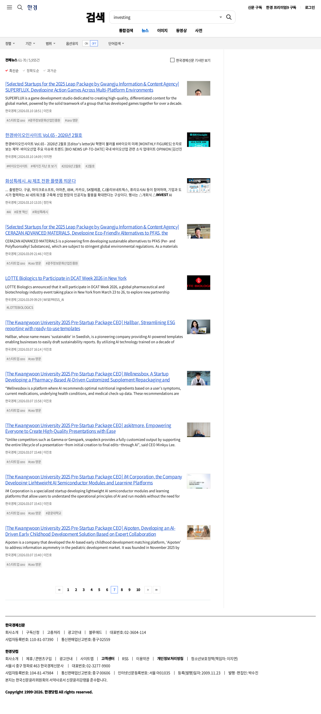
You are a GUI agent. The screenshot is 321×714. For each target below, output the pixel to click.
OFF (94, 43)
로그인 (310, 7)
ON (86, 43)
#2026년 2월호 (71, 166)
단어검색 (114, 43)
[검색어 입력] (166, 17)
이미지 (162, 30)
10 (138, 589)
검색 (95, 17)
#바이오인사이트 (17, 166)
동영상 (181, 30)
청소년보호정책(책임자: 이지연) (214, 658)
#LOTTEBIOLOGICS (20, 307)
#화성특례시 (40, 212)
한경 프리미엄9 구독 (281, 7)
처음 (59, 589)
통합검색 (126, 30)
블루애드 (95, 632)
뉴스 (145, 30)
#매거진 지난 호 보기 (44, 166)
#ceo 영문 (71, 120)
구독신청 (32, 632)
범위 (49, 43)
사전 (198, 30)
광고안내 (74, 632)
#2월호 (90, 166)
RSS (125, 658)
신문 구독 (255, 7)
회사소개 (11, 632)
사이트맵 (86, 658)
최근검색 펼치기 (217, 17)
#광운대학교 (53, 513)
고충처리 (53, 632)
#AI (9, 212)
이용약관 (142, 658)
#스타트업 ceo (16, 120)
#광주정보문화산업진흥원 (44, 120)
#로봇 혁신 (21, 212)
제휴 (29, 658)
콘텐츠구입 (43, 658)
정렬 (8, 43)
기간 (29, 43)
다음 (148, 589)
